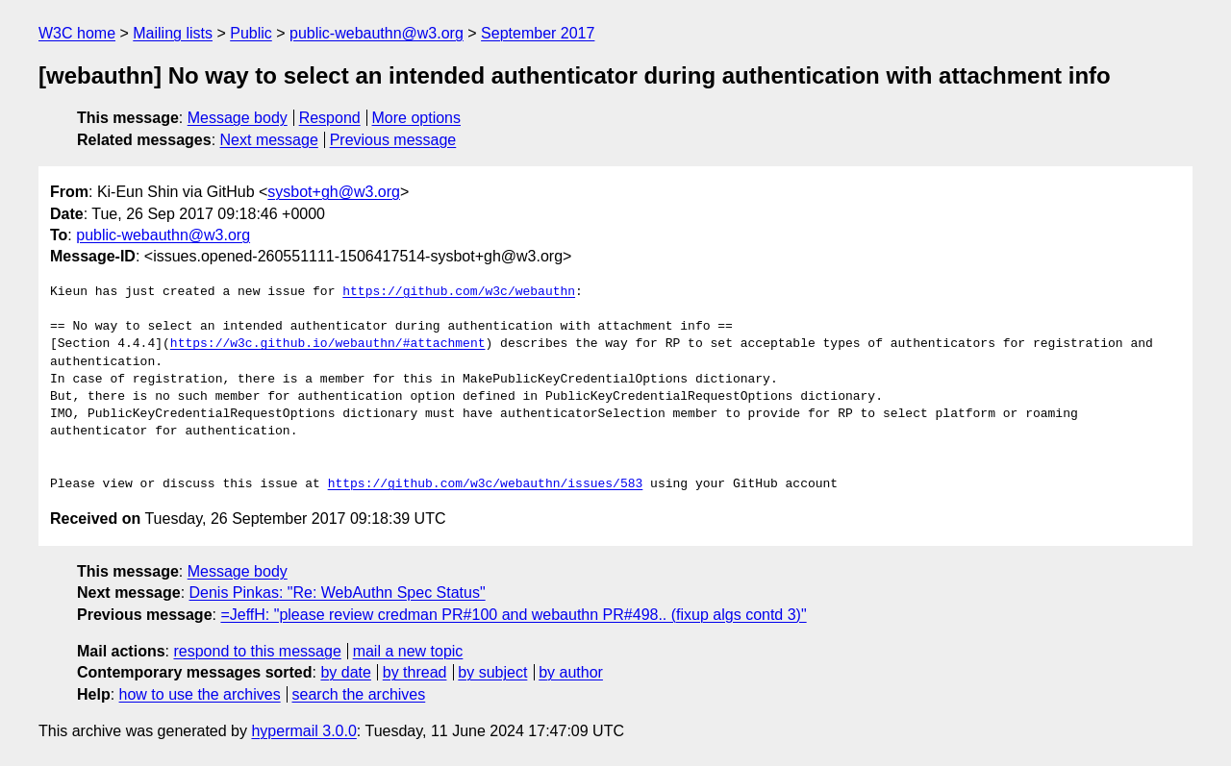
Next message (269, 140)
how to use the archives (200, 694)
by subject (492, 672)
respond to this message (256, 651)
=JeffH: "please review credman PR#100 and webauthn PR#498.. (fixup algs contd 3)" (513, 614)
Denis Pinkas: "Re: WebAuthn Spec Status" (337, 592)
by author (571, 672)
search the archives (359, 694)
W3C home (76, 33)
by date (345, 672)
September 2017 (537, 33)
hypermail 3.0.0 (303, 731)
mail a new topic (408, 651)
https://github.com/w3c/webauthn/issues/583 (485, 484)
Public (251, 33)
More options (417, 118)
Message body (238, 118)
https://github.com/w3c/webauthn (458, 292)
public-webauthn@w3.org (376, 33)
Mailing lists (173, 33)
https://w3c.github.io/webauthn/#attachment (328, 344)
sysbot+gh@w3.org (333, 192)
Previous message (393, 140)
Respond (330, 118)
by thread (415, 672)
